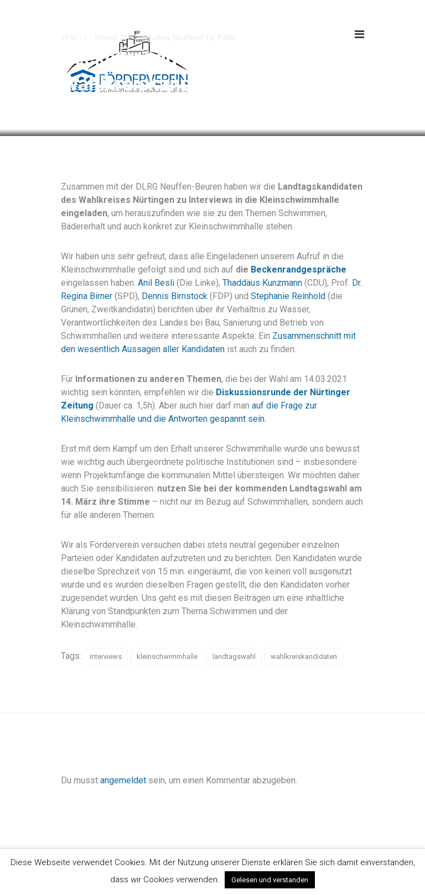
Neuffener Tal (193, 37)
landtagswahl (234, 656)
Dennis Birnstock (175, 296)
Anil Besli (157, 283)
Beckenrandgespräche (298, 269)
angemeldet (123, 780)
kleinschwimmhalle (167, 656)
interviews (106, 656)
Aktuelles (155, 37)
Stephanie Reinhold (288, 296)
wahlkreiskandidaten (304, 656)
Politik (226, 37)
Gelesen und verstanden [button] (269, 880)
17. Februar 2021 (109, 37)
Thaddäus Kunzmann (262, 283)
